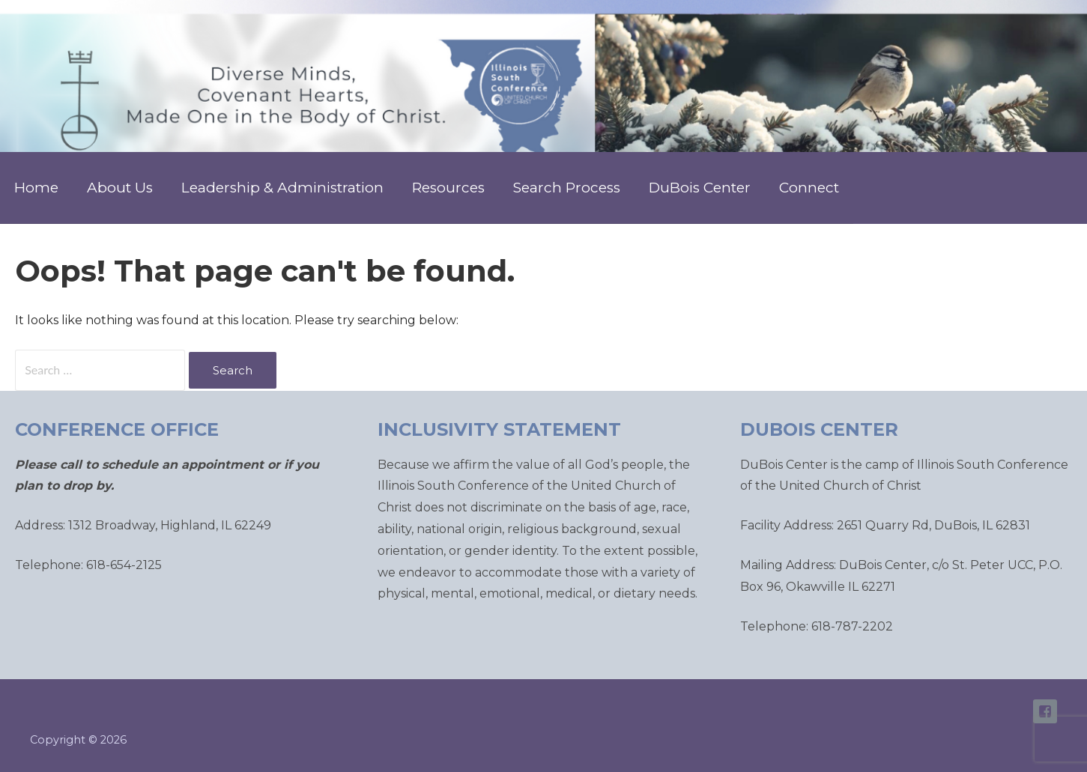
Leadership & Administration (282, 187)
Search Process (566, 187)
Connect (809, 187)
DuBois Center (700, 187)
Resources (448, 187)
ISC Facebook (1045, 711)
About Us (120, 187)
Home (36, 187)
